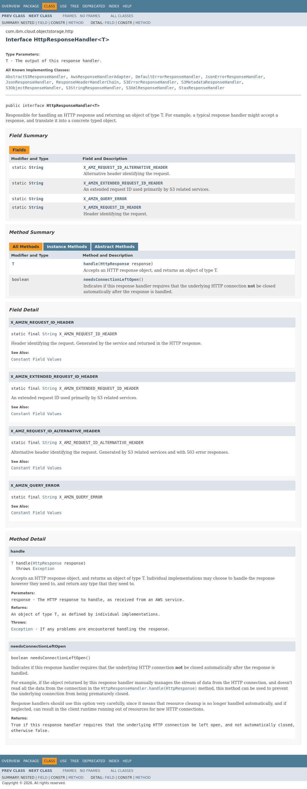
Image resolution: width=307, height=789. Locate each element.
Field (42, 23)
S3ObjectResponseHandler (33, 88)
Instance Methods (67, 246)
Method (76, 23)
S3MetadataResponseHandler (211, 82)
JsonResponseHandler (28, 82)
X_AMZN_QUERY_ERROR (105, 198)
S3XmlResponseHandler (150, 88)
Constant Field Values (36, 359)
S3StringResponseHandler (93, 88)
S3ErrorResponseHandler (150, 82)
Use (63, 6)
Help (127, 6)
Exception (43, 568)
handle (91, 263)
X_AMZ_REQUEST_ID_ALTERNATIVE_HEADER (126, 167)
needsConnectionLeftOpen (111, 279)
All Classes (122, 16)
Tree (74, 6)
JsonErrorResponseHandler (234, 76)
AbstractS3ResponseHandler (36, 76)
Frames (70, 16)
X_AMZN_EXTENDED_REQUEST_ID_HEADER (123, 183)
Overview (11, 6)
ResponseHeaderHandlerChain (87, 82)
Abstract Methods (115, 246)
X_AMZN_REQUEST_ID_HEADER (112, 207)
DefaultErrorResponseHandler (168, 76)
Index (114, 6)
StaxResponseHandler (202, 88)
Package (31, 6)
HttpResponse (114, 263)
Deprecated (93, 6)
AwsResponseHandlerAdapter (101, 76)
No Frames (90, 16)
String (36, 167)
